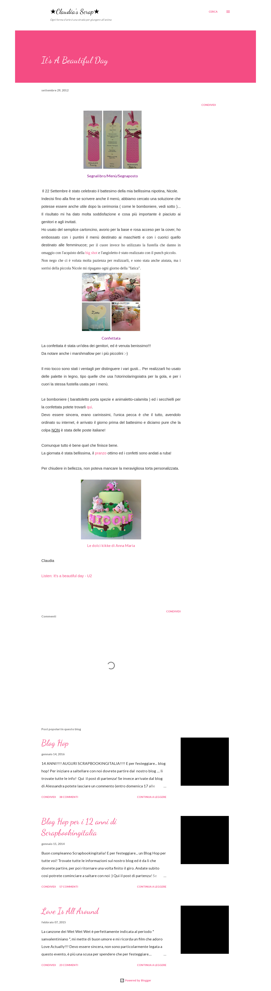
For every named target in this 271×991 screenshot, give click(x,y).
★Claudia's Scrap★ (75, 12)
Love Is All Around (69, 911)
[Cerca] (213, 11)
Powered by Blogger (135, 980)
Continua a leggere (151, 796)
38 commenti (68, 796)
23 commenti (68, 965)
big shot (91, 253)
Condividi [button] (208, 104)
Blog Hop (55, 743)
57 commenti (68, 886)
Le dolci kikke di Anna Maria (111, 545)
